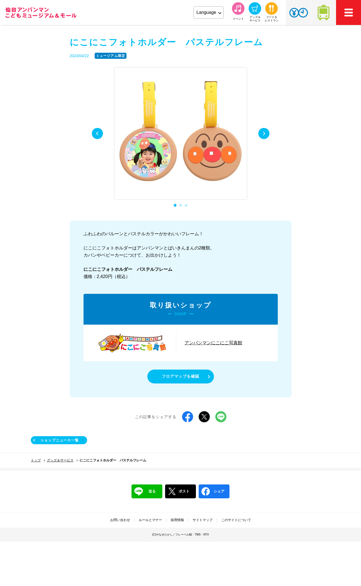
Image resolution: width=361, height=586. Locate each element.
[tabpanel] (180, 133)
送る (145, 491)
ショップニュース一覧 (60, 440)
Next (263, 133)
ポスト (179, 491)
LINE (220, 416)
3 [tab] (186, 205)
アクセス (323, 12)
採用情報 (177, 520)
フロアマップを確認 (180, 376)
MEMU (348, 12)
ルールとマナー (150, 520)
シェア (212, 491)
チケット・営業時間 (298, 12)
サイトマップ (203, 520)
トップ (36, 460)
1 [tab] (175, 205)
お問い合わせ (120, 520)
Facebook (187, 416)
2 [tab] (180, 205)
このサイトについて (236, 520)
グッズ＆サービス (60, 460)
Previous (97, 133)
